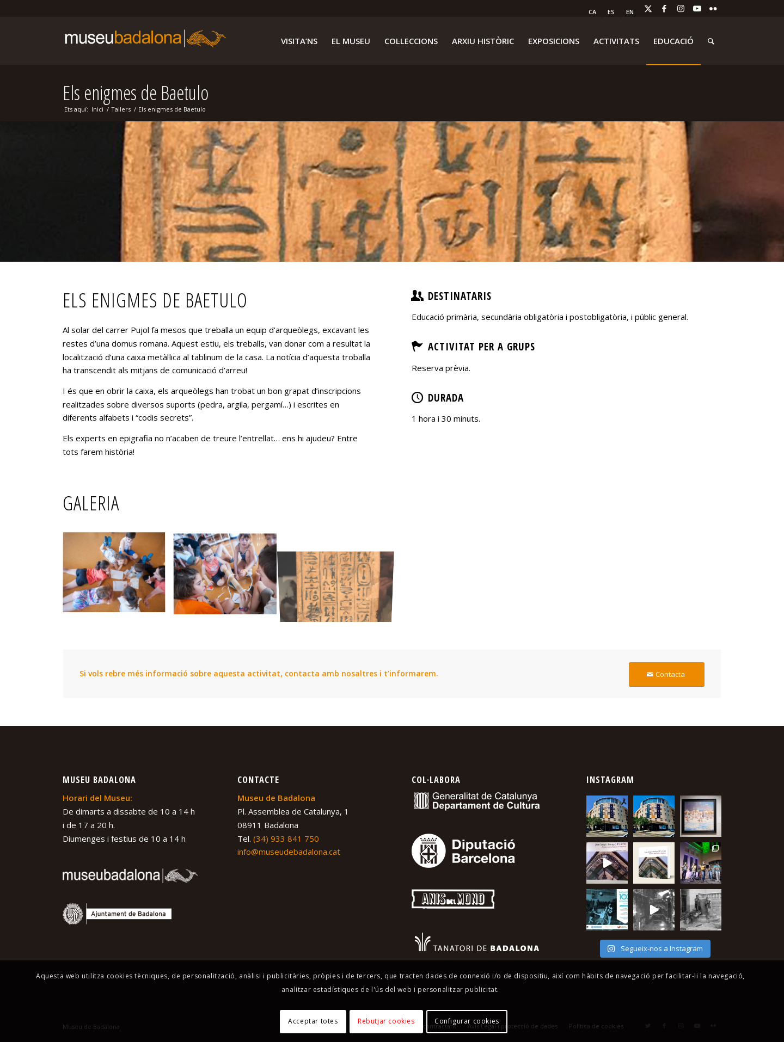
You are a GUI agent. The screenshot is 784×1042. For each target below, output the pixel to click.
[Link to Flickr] (713, 8)
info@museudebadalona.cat (288, 851)
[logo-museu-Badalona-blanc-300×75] (144, 41)
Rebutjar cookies (386, 1021)
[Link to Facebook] (664, 8)
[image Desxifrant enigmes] (118, 577)
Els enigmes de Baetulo (136, 92)
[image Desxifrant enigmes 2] (229, 577)
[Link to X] (648, 8)
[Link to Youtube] (697, 8)
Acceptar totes (313, 1021)
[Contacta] (667, 674)
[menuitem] (592, 12)
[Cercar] (711, 41)
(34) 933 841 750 (286, 838)
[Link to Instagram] (680, 8)
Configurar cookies (466, 1021)
